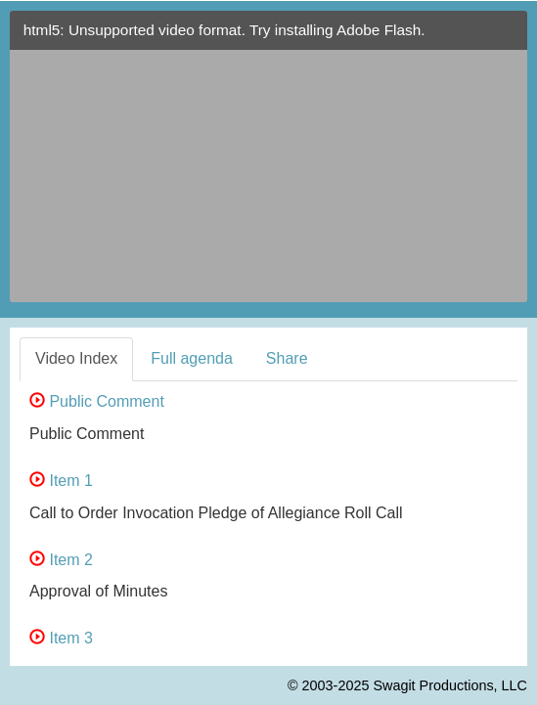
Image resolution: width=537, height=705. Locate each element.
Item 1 (61, 480)
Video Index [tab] (76, 358)
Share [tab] (287, 358)
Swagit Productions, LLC (450, 685)
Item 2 (61, 559)
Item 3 (61, 638)
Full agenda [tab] (192, 358)
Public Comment (96, 401)
